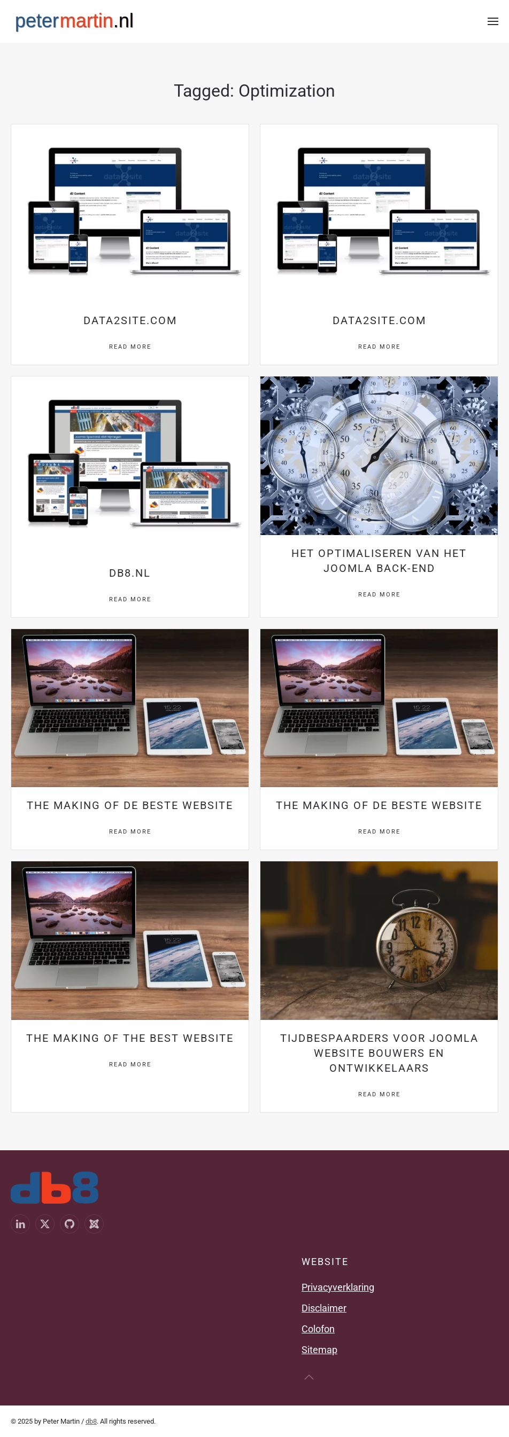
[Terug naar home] (74, 21)
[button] (493, 21)
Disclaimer (324, 1308)
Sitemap (319, 1349)
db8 (91, 1421)
